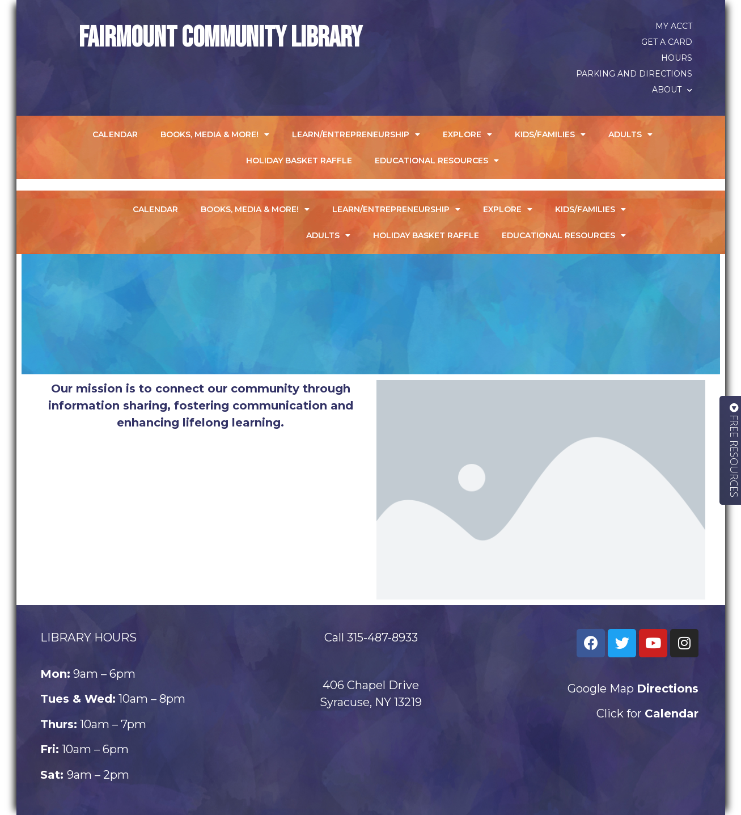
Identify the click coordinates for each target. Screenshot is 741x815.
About (672, 90)
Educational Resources (437, 160)
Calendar (115, 134)
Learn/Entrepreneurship (356, 134)
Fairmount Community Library (220, 38)
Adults (630, 134)
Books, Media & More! (214, 134)
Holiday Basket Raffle (299, 160)
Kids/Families (550, 134)
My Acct (673, 26)
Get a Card (666, 42)
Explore (467, 134)
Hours (676, 58)
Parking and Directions (634, 74)
